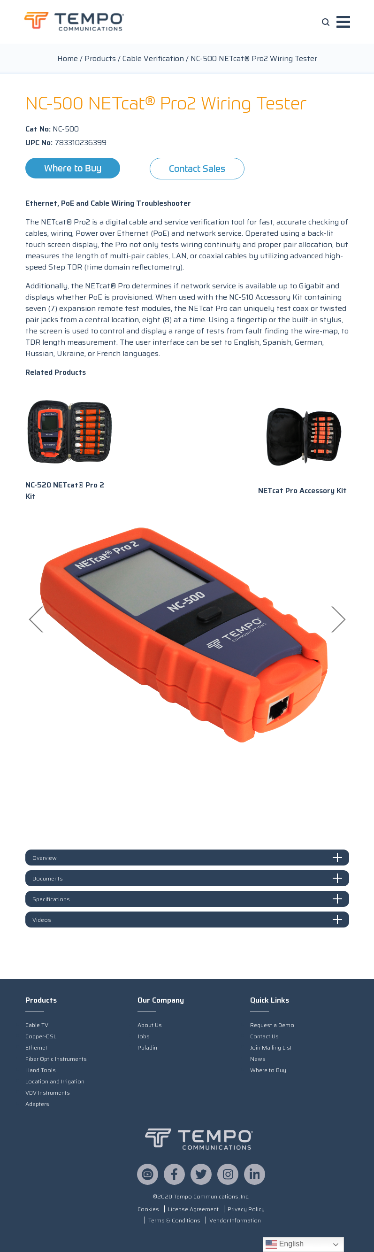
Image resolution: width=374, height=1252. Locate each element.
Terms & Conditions (174, 1220)
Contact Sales (197, 168)
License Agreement (193, 1209)
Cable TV (36, 1024)
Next (337, 619)
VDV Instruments (47, 1092)
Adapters (37, 1103)
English (285, 1244)
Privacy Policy (246, 1209)
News (258, 1058)
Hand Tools (40, 1070)
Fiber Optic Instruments (56, 1058)
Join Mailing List (271, 1047)
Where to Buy (72, 168)
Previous (37, 619)
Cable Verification (153, 58)
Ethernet (36, 1047)
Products (100, 58)
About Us (149, 1024)
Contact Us (264, 1036)
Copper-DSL (40, 1036)
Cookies (148, 1209)
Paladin (147, 1047)
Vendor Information (235, 1220)
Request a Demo (272, 1024)
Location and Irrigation (54, 1081)
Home (67, 58)
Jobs (143, 1036)
